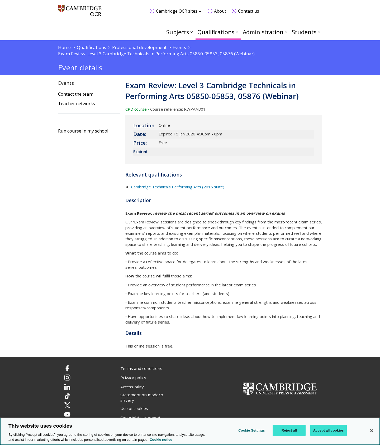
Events (66, 83)
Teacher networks (76, 103)
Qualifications (215, 32)
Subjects (177, 32)
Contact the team (75, 94)
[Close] (371, 431)
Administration (263, 32)
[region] (190, 431)
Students (304, 32)
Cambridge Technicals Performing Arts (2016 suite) (177, 186)
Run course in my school (83, 131)
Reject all (289, 430)
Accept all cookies (328, 430)
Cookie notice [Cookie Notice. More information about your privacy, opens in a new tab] (161, 440)
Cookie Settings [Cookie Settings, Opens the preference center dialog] (251, 430)
